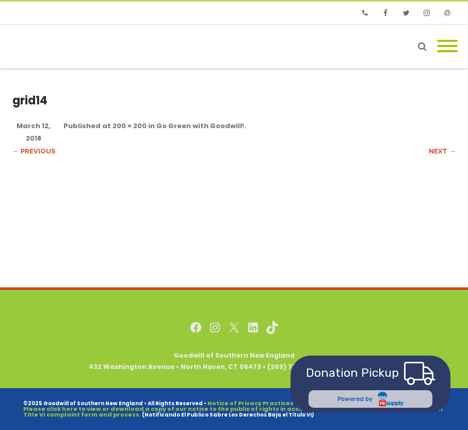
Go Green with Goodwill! (200, 126)
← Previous (33, 151)
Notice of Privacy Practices (250, 403)
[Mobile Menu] (447, 46)
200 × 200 (129, 126)
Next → (442, 151)
